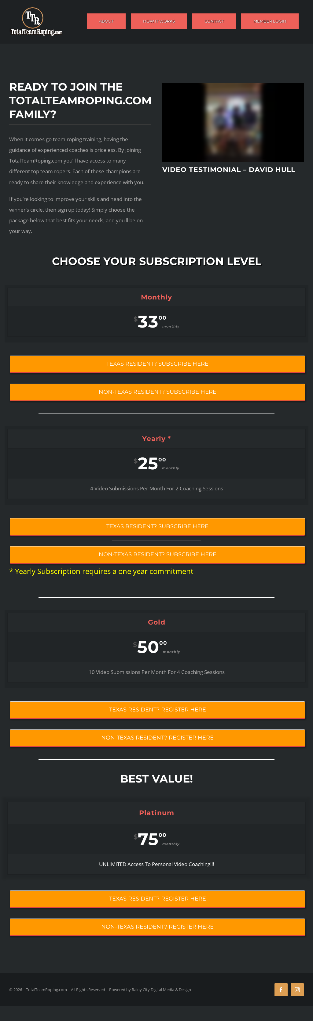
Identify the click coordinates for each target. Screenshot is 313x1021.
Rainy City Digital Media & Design (161, 989)
